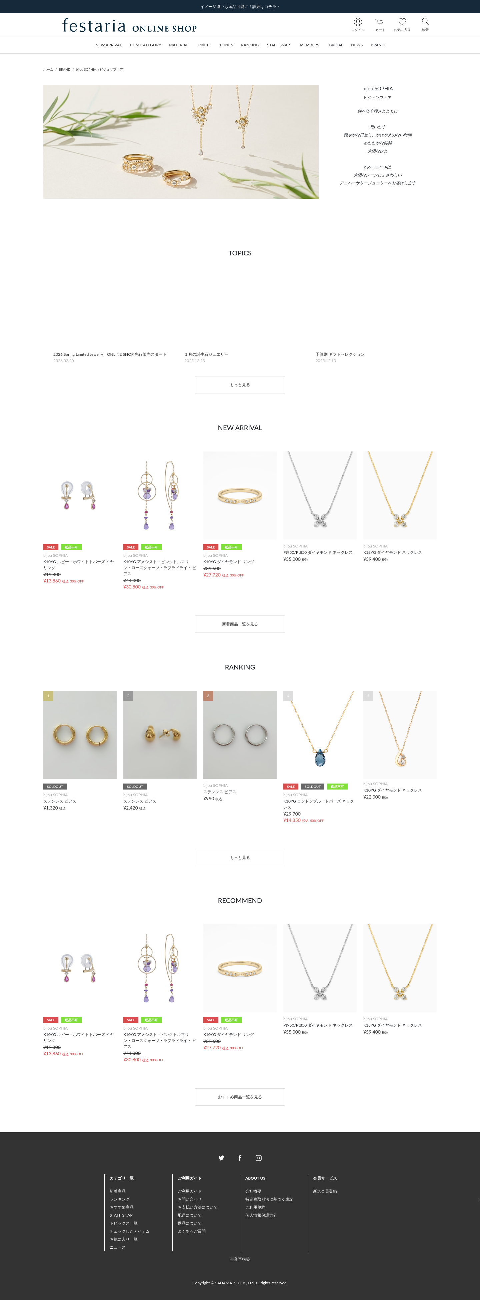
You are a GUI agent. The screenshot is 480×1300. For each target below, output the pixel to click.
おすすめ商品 (122, 1207)
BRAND (65, 69)
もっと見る (240, 384)
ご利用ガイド (190, 1191)
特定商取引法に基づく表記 (269, 1199)
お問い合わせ (190, 1199)
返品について (190, 1223)
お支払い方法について (198, 1207)
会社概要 (253, 1191)
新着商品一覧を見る (240, 623)
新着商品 (118, 1191)
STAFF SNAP (121, 1215)
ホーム (48, 69)
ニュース (118, 1247)
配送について (190, 1215)
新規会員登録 (325, 1191)
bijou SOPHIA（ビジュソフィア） (101, 69)
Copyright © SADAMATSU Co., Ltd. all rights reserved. (240, 1282)
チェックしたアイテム (130, 1231)
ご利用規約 (255, 1207)
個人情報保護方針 (261, 1215)
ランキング (120, 1199)
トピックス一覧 (124, 1223)
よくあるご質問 (192, 1231)
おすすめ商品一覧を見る (240, 1096)
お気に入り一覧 (124, 1239)
